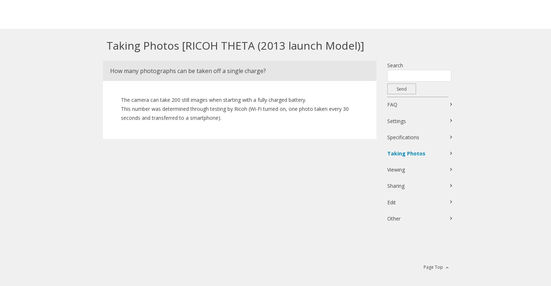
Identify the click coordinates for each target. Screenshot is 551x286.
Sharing (396, 185)
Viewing (396, 169)
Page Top (433, 267)
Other (394, 218)
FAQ (392, 104)
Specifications (403, 137)
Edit (391, 202)
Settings (396, 121)
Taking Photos (406, 153)
